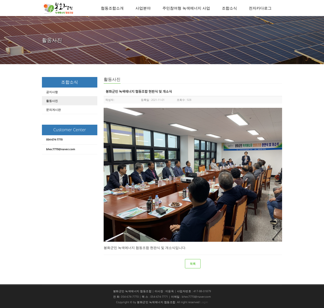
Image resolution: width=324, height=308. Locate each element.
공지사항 (52, 92)
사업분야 (143, 8)
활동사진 (52, 101)
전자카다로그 (260, 8)
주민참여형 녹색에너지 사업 (186, 8)
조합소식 (229, 8)
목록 (193, 264)
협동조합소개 (112, 8)
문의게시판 (53, 110)
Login (204, 302)
